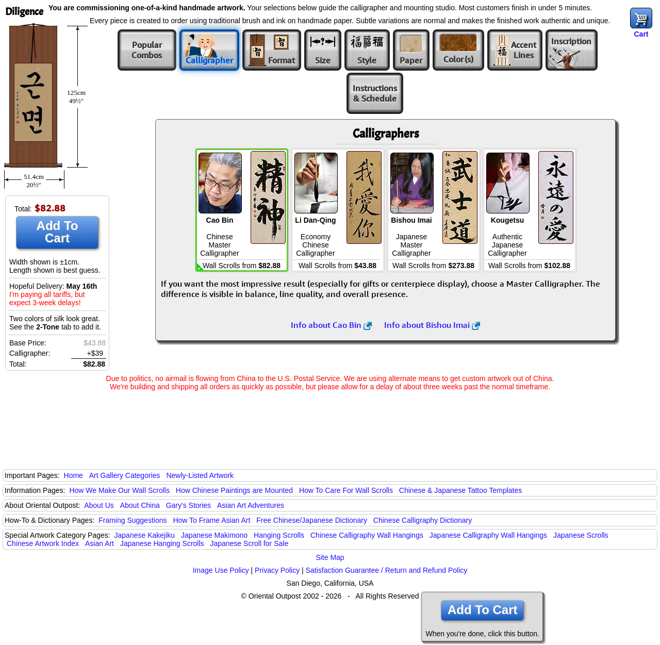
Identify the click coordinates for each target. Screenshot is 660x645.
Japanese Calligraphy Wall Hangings (488, 535)
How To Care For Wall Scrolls (346, 490)
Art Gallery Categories (124, 475)
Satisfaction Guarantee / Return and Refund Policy (387, 570)
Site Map (330, 557)
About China (140, 505)
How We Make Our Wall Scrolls (119, 490)
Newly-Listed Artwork (200, 475)
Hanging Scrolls (279, 535)
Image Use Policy (221, 570)
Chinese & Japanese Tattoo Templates (460, 490)
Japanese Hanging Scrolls (162, 543)
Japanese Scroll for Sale (249, 543)
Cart (641, 34)
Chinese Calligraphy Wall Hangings (366, 535)
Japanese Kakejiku (144, 535)
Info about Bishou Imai (432, 325)
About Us (99, 505)
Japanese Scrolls (580, 535)
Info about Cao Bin (331, 325)
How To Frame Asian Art (211, 520)
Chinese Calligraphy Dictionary (422, 520)
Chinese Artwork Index (43, 543)
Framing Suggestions (132, 520)
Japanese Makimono (214, 535)
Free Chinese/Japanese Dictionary (311, 520)
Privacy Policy (277, 570)
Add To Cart (57, 232)
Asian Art (99, 543)
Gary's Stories (188, 505)
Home (73, 475)
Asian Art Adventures (250, 505)
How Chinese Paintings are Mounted (234, 490)
